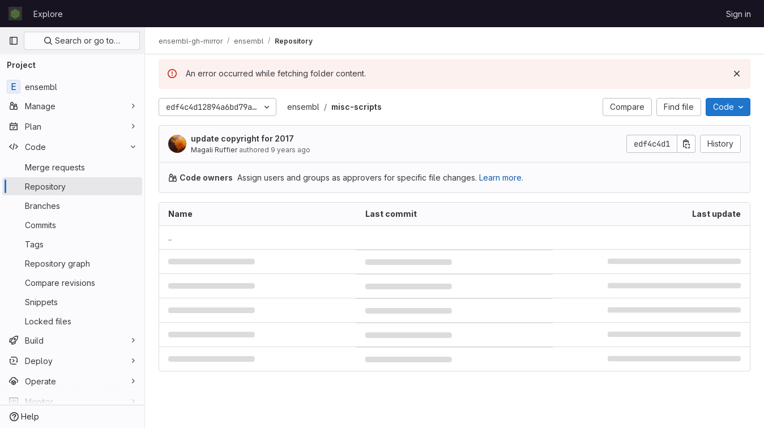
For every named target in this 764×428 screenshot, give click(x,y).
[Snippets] (72, 302)
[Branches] (72, 205)
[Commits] (72, 225)
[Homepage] (15, 14)
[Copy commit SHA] (686, 144)
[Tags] (72, 244)
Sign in (738, 14)
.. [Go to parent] (170, 237)
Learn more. (501, 177)
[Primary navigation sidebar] (14, 41)
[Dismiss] (737, 73)
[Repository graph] (72, 263)
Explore (48, 14)
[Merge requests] (72, 167)
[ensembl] (72, 87)
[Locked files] (72, 321)
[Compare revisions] (72, 282)
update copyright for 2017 (242, 138)
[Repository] (72, 186)
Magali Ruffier (214, 149)
